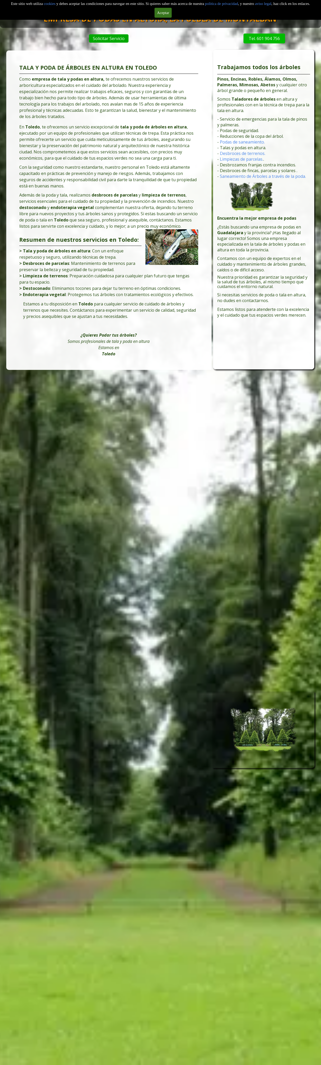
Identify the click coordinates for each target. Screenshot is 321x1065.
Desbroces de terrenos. (246, 162)
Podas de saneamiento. (246, 153)
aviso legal (263, 4)
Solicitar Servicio (117, 38)
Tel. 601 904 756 (240, 38)
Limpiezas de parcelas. (245, 167)
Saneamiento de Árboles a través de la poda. (263, 181)
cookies (50, 4)
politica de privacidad (221, 4)
